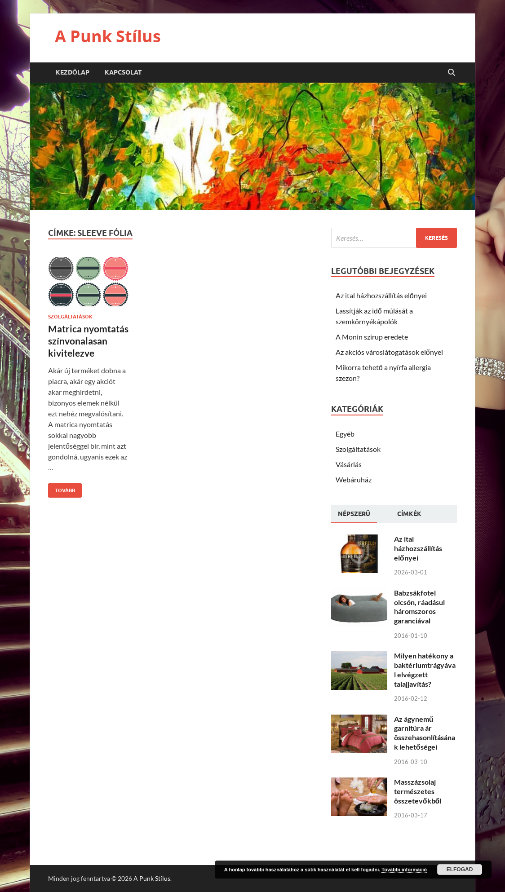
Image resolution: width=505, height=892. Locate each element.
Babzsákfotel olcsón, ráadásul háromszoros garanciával (419, 606)
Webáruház (354, 479)
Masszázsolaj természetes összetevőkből (418, 791)
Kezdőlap (72, 72)
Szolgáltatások (70, 317)
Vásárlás (349, 464)
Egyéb (345, 433)
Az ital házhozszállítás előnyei (381, 295)
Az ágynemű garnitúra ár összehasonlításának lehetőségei (424, 733)
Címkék (409, 513)
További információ (404, 869)
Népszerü (354, 513)
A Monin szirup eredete (372, 336)
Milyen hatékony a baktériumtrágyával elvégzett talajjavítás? (425, 669)
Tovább (61, 488)
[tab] (354, 514)
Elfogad (460, 869)
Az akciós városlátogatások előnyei (389, 352)
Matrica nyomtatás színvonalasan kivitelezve (88, 341)
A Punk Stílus (108, 36)
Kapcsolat (123, 72)
